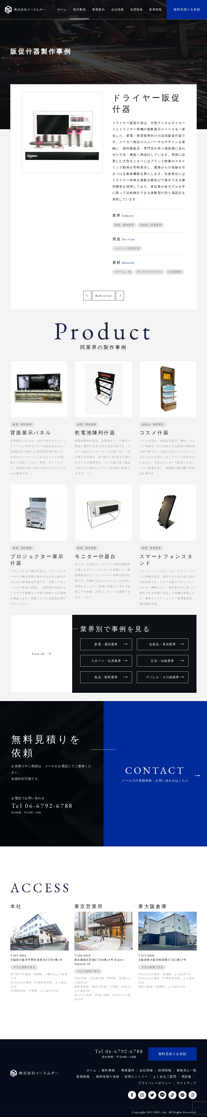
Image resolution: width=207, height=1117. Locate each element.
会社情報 (146, 1070)
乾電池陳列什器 (95, 432)
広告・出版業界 (162, 661)
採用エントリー (136, 1076)
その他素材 (175, 271)
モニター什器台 (95, 556)
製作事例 (109, 1070)
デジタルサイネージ (149, 271)
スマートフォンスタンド (166, 560)
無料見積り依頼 (107, 1076)
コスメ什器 (154, 432)
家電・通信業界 (124, 225)
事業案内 (128, 1070)
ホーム (92, 1070)
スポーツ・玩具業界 (106, 661)
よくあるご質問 (164, 1076)
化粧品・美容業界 (151, 225)
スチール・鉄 (123, 271)
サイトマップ (187, 1083)
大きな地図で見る (24, 967)
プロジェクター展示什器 (37, 560)
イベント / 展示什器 (127, 248)
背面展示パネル (31, 432)
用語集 (187, 1076)
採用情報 (164, 1070)
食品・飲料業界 (106, 677)
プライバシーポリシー (154, 1083)
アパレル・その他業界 (162, 677)
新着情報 (83, 1076)
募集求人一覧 (187, 1070)
